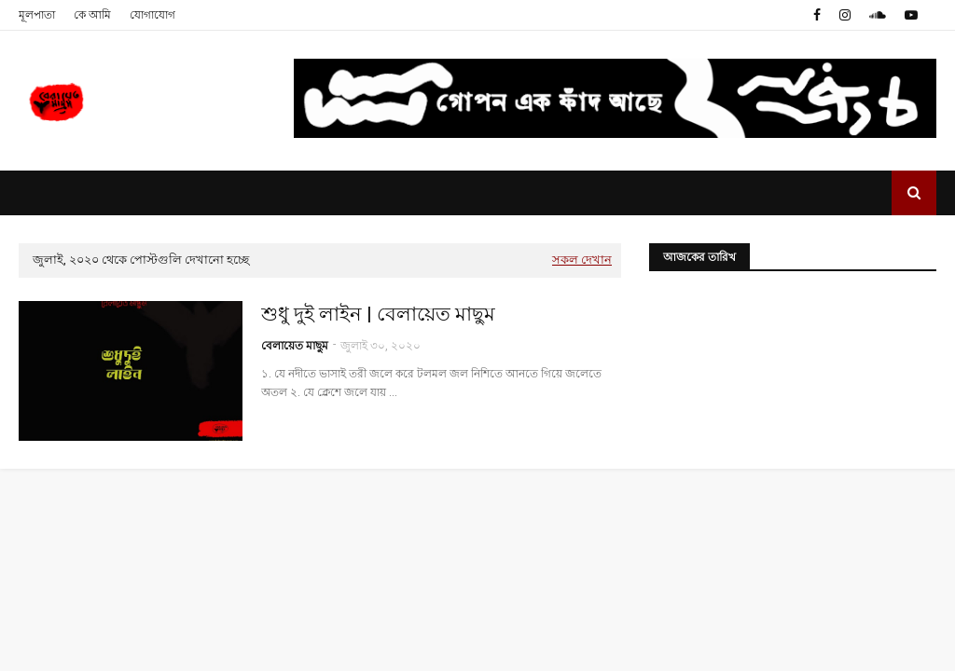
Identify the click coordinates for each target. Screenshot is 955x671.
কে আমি (92, 14)
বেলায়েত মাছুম (294, 345)
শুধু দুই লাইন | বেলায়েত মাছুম (378, 314)
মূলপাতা (37, 14)
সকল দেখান (582, 260)
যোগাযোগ (152, 14)
